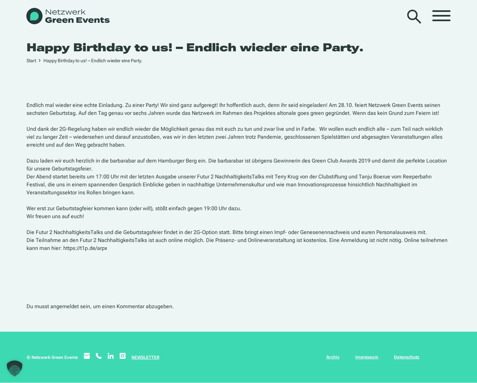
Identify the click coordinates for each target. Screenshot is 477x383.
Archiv (333, 357)
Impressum (366, 357)
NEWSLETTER (145, 357)
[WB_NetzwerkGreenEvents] (67, 16)
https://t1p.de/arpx (85, 248)
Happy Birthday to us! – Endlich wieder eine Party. (92, 60)
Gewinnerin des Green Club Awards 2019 (322, 161)
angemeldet (64, 306)
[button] (14, 368)
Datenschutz (406, 357)
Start (31, 60)
